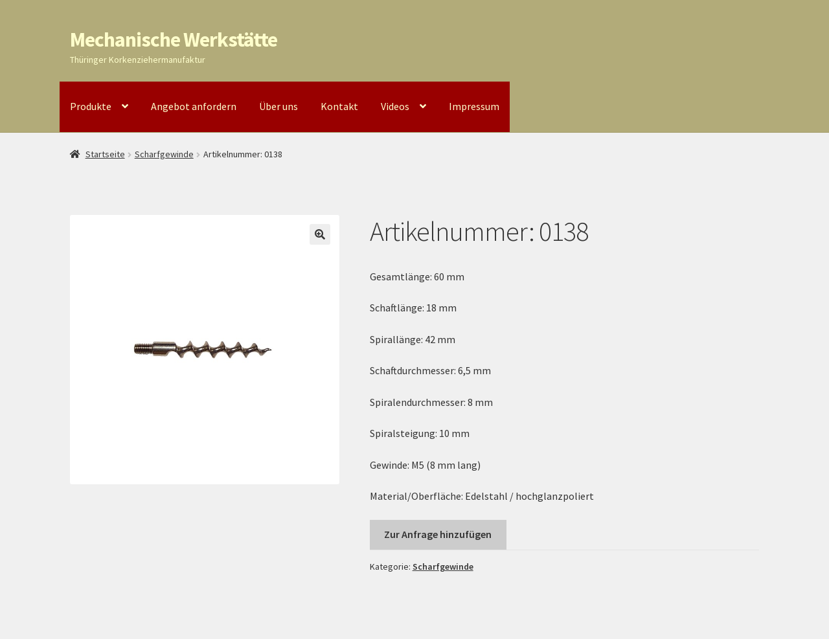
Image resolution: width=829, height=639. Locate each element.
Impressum (474, 106)
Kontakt (339, 106)
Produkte (90, 106)
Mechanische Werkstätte (173, 39)
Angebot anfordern (193, 106)
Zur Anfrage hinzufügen (438, 534)
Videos (395, 106)
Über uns (278, 106)
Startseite (105, 154)
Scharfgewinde (164, 154)
